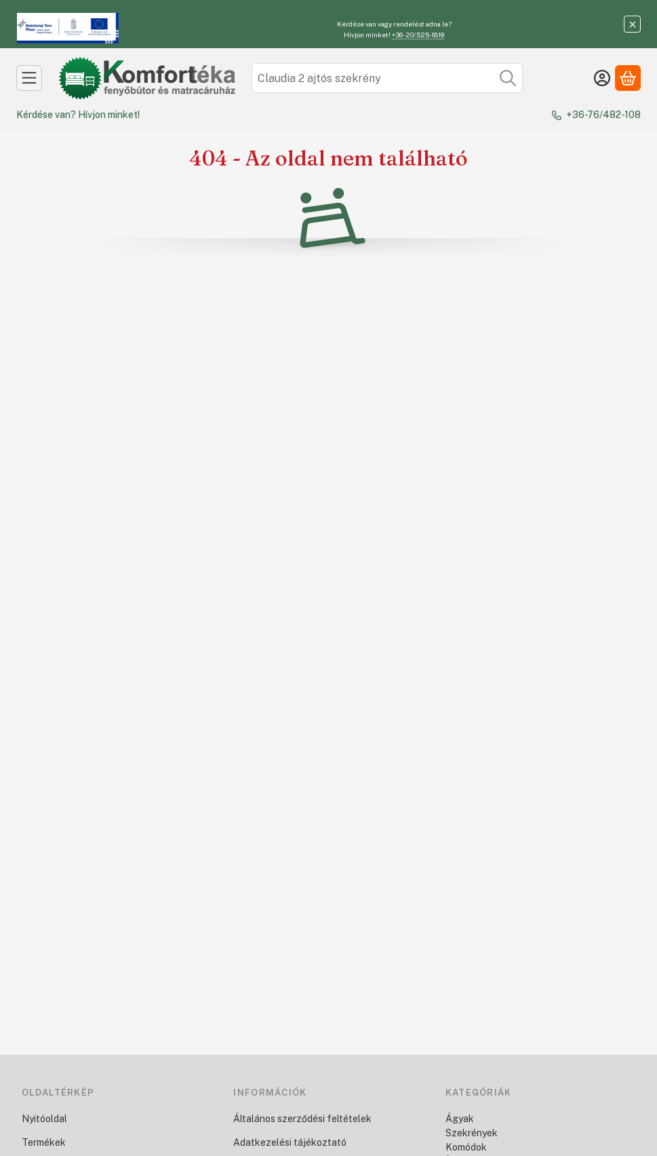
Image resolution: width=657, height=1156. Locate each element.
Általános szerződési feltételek (302, 1118)
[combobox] (387, 78)
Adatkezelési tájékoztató (289, 1142)
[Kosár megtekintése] (628, 78)
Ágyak (459, 1118)
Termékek (44, 1142)
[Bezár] (632, 24)
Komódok (466, 1147)
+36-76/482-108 (603, 114)
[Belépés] (602, 78)
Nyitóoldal (44, 1118)
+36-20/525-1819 (418, 35)
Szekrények (471, 1133)
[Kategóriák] (29, 78)
